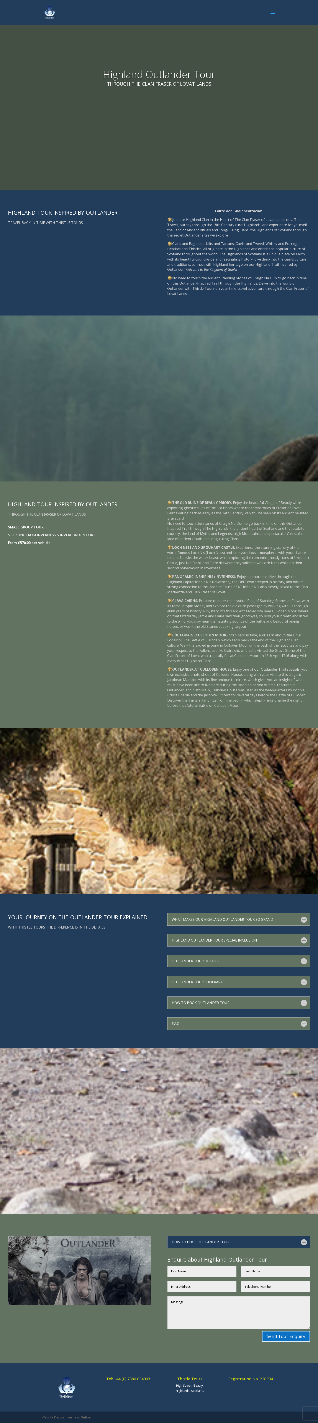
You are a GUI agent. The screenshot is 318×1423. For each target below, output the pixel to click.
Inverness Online (78, 1417)
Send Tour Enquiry (286, 1336)
